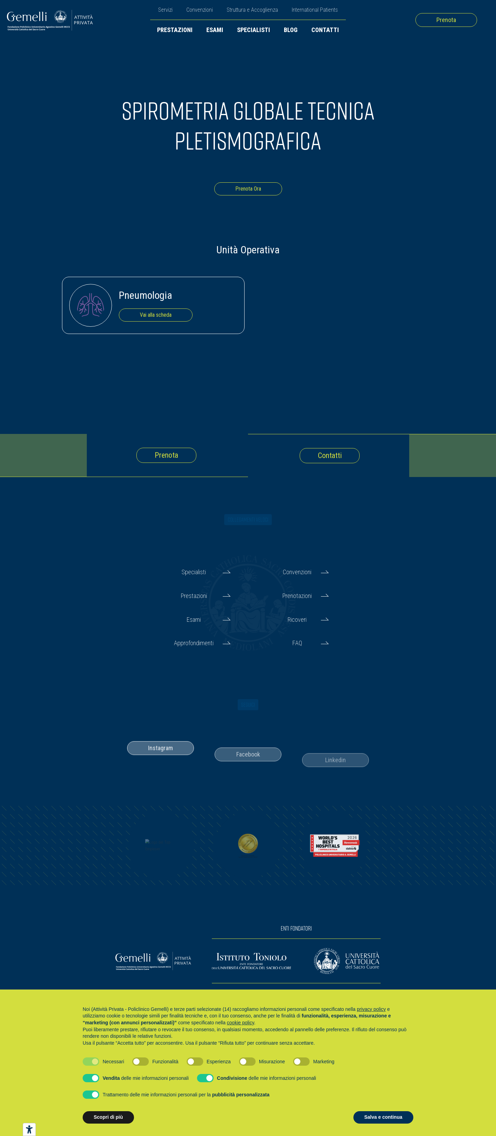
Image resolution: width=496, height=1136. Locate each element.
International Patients (315, 10)
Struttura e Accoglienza (252, 10)
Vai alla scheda (156, 315)
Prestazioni (175, 29)
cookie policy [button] (240, 1022)
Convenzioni (199, 10)
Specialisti (253, 29)
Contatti (325, 29)
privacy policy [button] (371, 1009)
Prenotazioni (297, 595)
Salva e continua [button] (383, 1117)
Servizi (165, 10)
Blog (291, 29)
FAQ (297, 643)
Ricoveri (297, 619)
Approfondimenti (194, 643)
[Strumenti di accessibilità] (29, 1129)
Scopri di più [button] (108, 1117)
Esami (214, 29)
